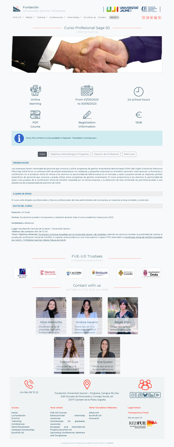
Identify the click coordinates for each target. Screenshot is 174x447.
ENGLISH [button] (113, 17)
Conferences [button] (56, 17)
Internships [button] (73, 17)
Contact (102, 17)
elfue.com (94, 412)
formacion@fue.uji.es (49, 332)
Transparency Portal (138, 412)
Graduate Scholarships (23, 430)
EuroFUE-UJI (18, 432)
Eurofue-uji (90, 17)
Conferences (18, 424)
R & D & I (16, 418)
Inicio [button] (42, 154)
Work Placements (20, 427)
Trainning (16, 421)
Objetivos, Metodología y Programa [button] (69, 154)
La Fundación (18, 415)
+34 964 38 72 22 (28, 392)
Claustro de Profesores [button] (106, 154)
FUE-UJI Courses (58, 412)
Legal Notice (134, 407)
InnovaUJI (94, 418)
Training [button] (41, 17)
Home (15, 412)
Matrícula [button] (129, 154)
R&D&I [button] (29, 17)
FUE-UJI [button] (17, 17)
